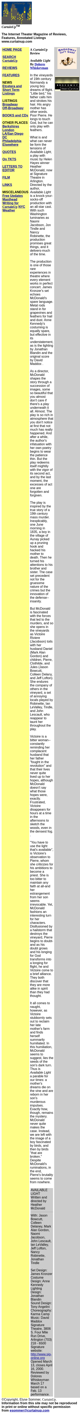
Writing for (10, 204)
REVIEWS (9, 68)
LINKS (7, 185)
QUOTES (9, 152)
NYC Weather (13, 208)
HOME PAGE (12, 49)
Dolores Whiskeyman (39, 66)
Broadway (10, 104)
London (8, 130)
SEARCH (10, 58)
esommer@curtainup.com (29, 1410)
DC (4, 137)
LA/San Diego (12, 133)
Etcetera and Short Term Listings (12, 89)
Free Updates (12, 195)
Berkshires (10, 126)
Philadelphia (11, 141)
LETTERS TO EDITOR (12, 168)
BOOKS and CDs (15, 115)
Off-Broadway (13, 108)
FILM (6, 177)
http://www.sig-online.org (41, 1356)
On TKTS (9, 159)
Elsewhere (10, 144)
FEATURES (11, 75)
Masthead (9, 199)
